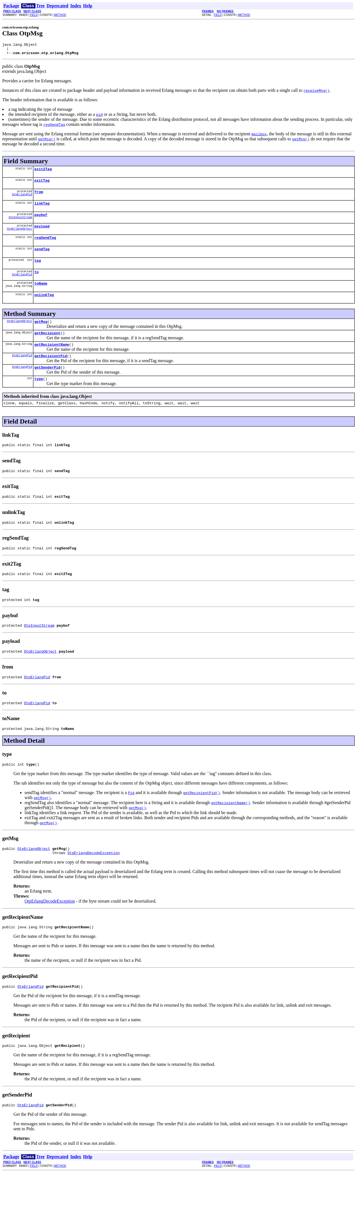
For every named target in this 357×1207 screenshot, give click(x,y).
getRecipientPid (50, 371)
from (38, 196)
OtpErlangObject (19, 237)
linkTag (42, 208)
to (36, 282)
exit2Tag (43, 172)
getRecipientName (51, 359)
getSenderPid (47, 383)
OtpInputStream (20, 225)
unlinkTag (44, 307)
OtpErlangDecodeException (93, 883)
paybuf (40, 221)
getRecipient (47, 347)
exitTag (42, 184)
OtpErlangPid (22, 200)
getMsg (40, 334)
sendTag (42, 258)
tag (37, 270)
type (38, 396)
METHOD (60, 14)
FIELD (34, 14)
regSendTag (45, 245)
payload (42, 233)
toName (40, 294)
